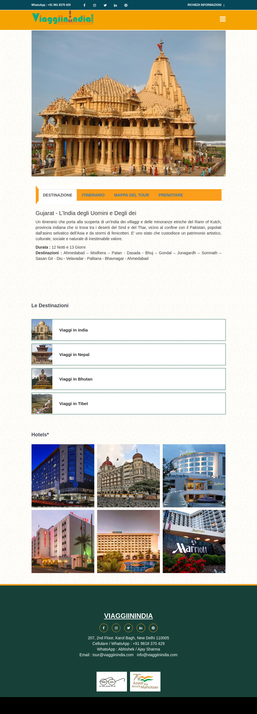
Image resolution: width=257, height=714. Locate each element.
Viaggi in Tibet (73, 403)
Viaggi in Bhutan (76, 379)
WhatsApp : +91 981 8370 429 (51, 4)
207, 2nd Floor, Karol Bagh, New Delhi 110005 (128, 638)
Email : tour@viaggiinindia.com (106, 655)
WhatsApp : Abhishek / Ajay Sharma (128, 649)
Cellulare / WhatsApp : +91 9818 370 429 (128, 643)
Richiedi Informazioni (205, 4)
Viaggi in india (73, 330)
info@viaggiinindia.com (157, 655)
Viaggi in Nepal (74, 354)
